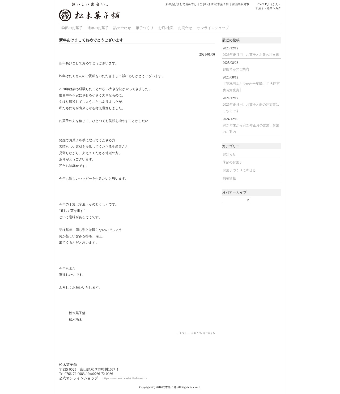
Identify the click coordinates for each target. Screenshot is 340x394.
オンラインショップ (213, 28)
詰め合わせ (122, 28)
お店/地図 (165, 28)
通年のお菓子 (98, 28)
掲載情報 (229, 178)
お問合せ (185, 28)
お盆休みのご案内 (236, 69)
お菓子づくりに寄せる (239, 170)
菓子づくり (144, 28)
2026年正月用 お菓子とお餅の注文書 (251, 54)
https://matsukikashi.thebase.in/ (124, 378)
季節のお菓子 (72, 28)
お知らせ (229, 154)
